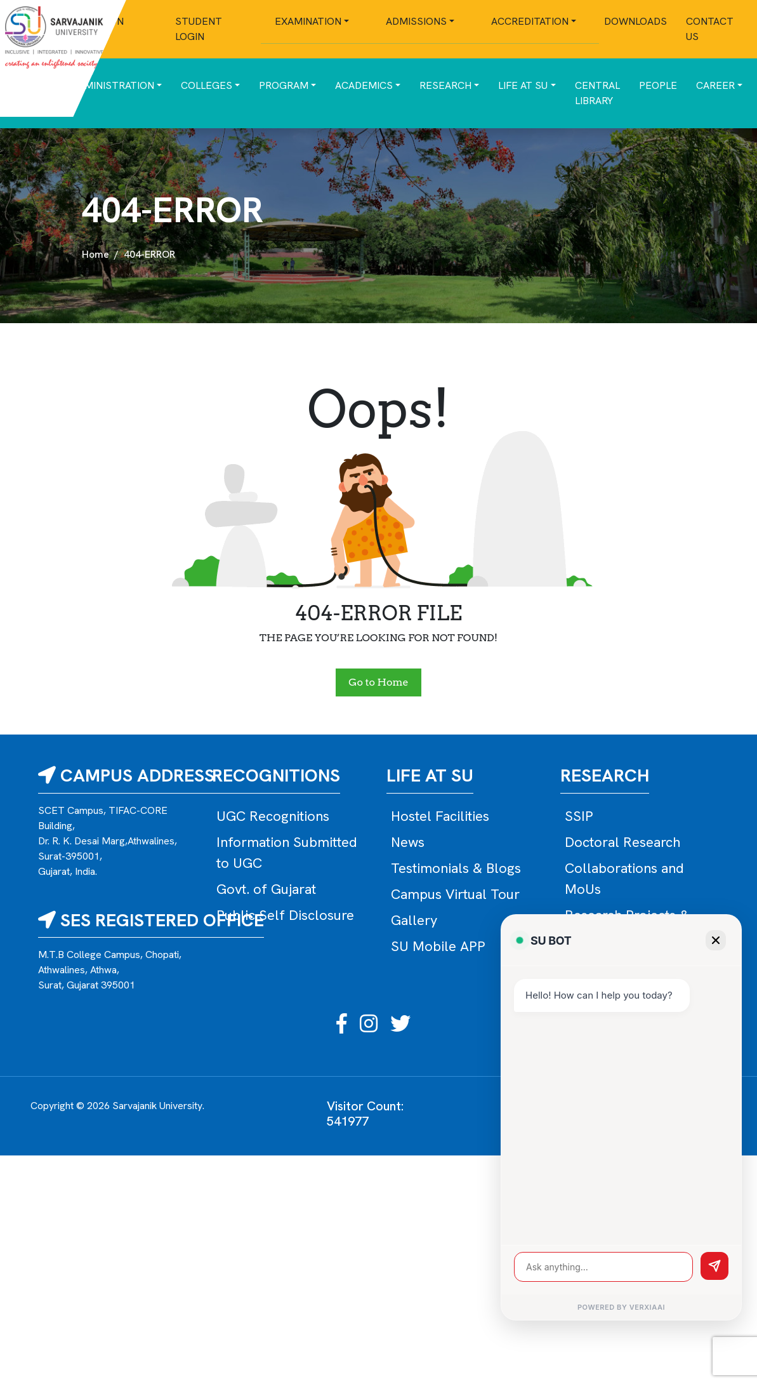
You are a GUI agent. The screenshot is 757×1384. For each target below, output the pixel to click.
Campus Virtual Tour (455, 894)
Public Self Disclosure (285, 915)
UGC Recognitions (272, 816)
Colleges (206, 85)
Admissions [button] (416, 21)
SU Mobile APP (438, 946)
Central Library (597, 93)
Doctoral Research (622, 842)
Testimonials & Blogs (456, 868)
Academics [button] (364, 85)
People (658, 85)
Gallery (414, 920)
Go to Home (378, 682)
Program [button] (283, 85)
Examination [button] (308, 21)
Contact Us (710, 29)
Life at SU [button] (523, 85)
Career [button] (715, 85)
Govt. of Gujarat (266, 889)
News (408, 842)
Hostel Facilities (440, 816)
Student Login (198, 29)
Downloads (635, 21)
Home (95, 254)
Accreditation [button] (530, 21)
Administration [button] (112, 85)
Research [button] (445, 85)
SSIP (579, 816)
